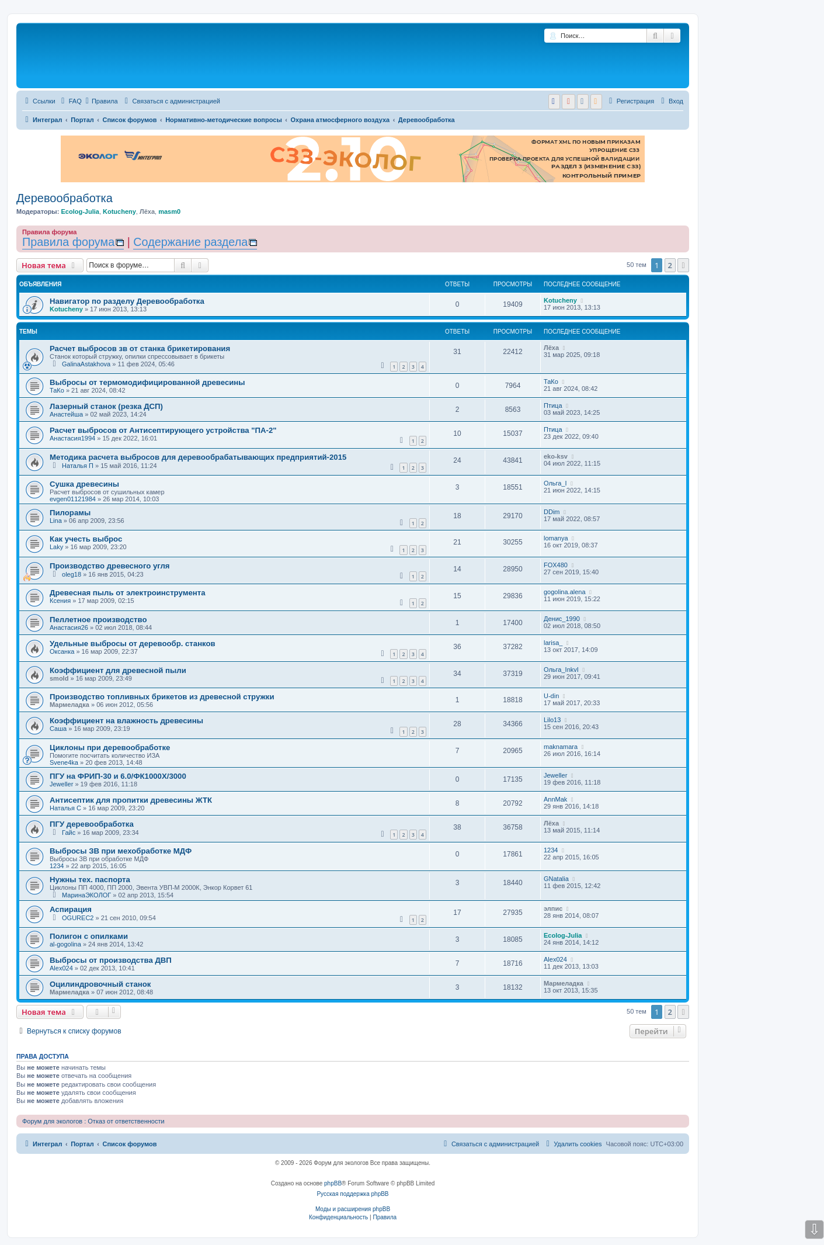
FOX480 (556, 564)
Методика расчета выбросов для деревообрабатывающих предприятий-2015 (198, 457)
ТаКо (57, 390)
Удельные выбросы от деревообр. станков (132, 643)
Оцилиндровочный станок (100, 984)
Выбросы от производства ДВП (111, 960)
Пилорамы (70, 512)
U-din (551, 695)
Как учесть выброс (86, 539)
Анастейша (66, 414)
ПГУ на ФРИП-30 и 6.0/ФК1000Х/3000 (118, 776)
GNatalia (556, 878)
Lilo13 (552, 719)
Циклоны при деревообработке (110, 747)
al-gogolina (65, 944)
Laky (56, 546)
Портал (82, 119)
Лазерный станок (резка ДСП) (106, 406)
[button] (683, 265)
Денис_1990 (562, 618)
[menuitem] (70, 101)
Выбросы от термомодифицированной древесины (147, 382)
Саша (58, 728)
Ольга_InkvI (561, 669)
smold (59, 678)
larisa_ (553, 642)
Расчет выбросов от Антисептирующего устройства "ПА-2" (163, 430)
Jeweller (61, 784)
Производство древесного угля (110, 565)
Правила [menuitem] (102, 101)
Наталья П (77, 465)
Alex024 (61, 968)
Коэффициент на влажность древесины (126, 720)
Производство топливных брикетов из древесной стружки (162, 696)
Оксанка (62, 651)
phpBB (333, 1183)
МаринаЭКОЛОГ (86, 895)
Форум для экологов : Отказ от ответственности (93, 1121)
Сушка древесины (84, 484)
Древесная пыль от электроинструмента (128, 592)
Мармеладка (69, 704)
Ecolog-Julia (80, 211)
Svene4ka (64, 762)
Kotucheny (119, 211)
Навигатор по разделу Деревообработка (127, 301)
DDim (552, 511)
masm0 (169, 211)
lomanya (556, 538)
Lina (56, 520)
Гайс (68, 832)
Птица (553, 405)
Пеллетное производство (98, 619)
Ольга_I (555, 483)
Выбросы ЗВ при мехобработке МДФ (121, 851)
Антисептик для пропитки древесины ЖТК (131, 800)
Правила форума (68, 241)
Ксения (60, 600)
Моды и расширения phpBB (352, 1209)
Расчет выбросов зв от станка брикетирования (140, 348)
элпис (553, 908)
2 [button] (670, 265)
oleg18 (71, 574)
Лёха (147, 211)
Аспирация (71, 909)
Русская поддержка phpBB (352, 1194)
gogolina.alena (565, 591)
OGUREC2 (77, 917)
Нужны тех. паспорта (90, 879)
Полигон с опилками (89, 936)
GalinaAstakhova (86, 363)
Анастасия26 (69, 627)
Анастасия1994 (72, 438)
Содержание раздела (190, 241)
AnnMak (555, 799)
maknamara (561, 746)
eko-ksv (556, 456)
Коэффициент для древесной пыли (118, 670)
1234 (57, 865)
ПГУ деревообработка (92, 824)
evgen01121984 (73, 498)
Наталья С (65, 807)
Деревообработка (64, 198)
